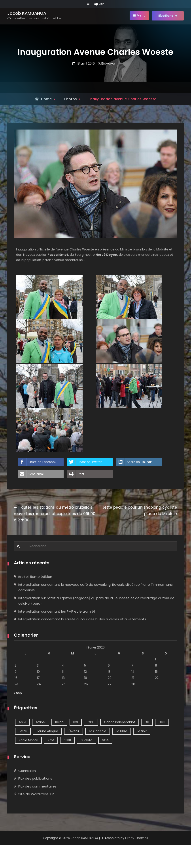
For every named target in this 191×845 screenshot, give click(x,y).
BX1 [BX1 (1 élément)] (75, 722)
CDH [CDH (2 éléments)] (91, 722)
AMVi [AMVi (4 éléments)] (22, 722)
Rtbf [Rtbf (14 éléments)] (51, 740)
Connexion (27, 770)
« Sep (18, 693)
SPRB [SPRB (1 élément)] (67, 740)
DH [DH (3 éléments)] (147, 722)
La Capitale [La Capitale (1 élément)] (97, 731)
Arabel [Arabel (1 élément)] (40, 722)
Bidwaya (108, 63)
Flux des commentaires (37, 786)
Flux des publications (35, 778)
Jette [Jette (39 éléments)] (23, 731)
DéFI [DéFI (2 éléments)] (162, 722)
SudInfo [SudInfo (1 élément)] (86, 740)
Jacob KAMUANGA (26, 13)
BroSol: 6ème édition (35, 576)
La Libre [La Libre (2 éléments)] (121, 731)
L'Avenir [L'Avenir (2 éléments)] (73, 731)
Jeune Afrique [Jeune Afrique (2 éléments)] (47, 731)
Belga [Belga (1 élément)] (59, 722)
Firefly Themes (136, 838)
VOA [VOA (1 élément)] (105, 740)
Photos (70, 99)
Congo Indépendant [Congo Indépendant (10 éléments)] (119, 722)
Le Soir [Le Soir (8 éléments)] (142, 731)
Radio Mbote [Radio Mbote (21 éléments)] (28, 740)
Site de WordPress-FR (36, 794)
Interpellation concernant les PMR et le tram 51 (56, 611)
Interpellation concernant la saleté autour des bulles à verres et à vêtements (82, 619)
